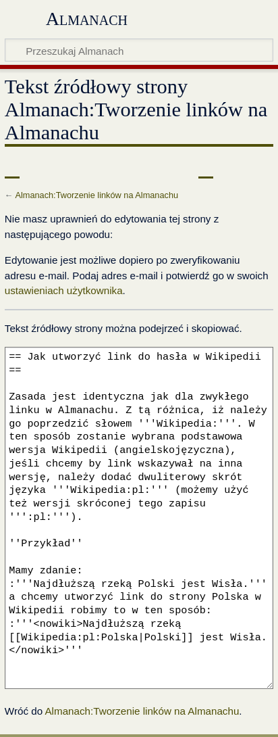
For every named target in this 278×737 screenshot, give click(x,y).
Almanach (87, 18)
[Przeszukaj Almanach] (139, 50)
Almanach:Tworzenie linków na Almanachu (96, 195)
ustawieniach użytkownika (64, 290)
